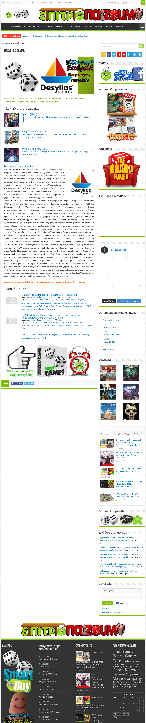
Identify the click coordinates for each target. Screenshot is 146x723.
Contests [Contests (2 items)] (128, 661)
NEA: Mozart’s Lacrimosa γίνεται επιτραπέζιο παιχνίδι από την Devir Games (129, 455)
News (64, 299)
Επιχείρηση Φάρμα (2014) (36, 131)
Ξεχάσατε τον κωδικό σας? (112, 612)
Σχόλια (127, 434)
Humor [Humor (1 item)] (115, 675)
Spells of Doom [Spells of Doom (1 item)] (125, 684)
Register (105, 609)
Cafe (27, 3)
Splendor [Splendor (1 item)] (134, 684)
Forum (34, 3)
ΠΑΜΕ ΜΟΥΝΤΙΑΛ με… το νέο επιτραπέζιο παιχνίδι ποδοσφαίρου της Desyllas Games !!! (50, 316)
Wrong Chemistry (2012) (35, 148)
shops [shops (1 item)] (136, 682)
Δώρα (51, 3)
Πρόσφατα (105, 434)
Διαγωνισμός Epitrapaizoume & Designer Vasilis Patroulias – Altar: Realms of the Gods (55, 36)
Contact (118, 27)
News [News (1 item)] (115, 682)
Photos (67, 27)
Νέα (76, 27)
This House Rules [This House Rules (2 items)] (124, 687)
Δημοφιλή (117, 434)
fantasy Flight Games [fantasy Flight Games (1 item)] (130, 667)
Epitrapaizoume (43, 297)
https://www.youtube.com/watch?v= (19, 166)
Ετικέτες (137, 434)
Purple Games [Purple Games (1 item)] (122, 682)
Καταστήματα (17, 3)
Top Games (32, 27)
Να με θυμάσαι (123, 603)
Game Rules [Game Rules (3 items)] (124, 670)
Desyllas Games (55, 299)
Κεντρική (5, 43)
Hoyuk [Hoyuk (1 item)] (137, 671)
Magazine (46, 27)
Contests (46, 322)
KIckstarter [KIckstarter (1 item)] (121, 675)
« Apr (115, 717)
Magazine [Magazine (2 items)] (132, 674)
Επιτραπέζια (17, 27)
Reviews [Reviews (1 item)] (130, 682)
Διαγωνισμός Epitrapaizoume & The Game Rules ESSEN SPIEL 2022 (128, 471)
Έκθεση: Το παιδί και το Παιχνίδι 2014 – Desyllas (49, 294)
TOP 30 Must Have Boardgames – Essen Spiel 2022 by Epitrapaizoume (129, 484)
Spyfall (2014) (29, 114)
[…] (30, 120)
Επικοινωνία (70, 3)
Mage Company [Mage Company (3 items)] (127, 678)
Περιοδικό (6, 3)
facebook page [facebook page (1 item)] (118, 667)
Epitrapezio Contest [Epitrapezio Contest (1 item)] (130, 664)
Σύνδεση (59, 3)
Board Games (36, 322)
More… (86, 27)
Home (6, 26)
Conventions (43, 299)
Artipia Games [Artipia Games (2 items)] (123, 652)
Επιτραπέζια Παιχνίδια (76, 299)
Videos (57, 27)
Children (34, 299)
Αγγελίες (43, 3)
